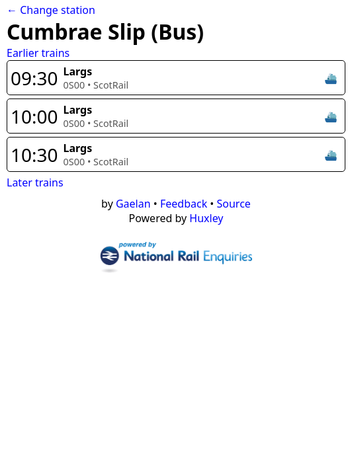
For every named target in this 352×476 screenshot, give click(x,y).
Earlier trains (38, 53)
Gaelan (133, 203)
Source (234, 203)
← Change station (51, 10)
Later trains (35, 182)
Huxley (206, 218)
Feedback (183, 203)
